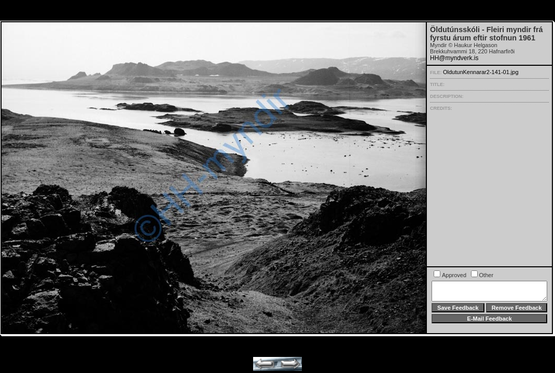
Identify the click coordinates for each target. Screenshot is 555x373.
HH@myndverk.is (454, 58)
